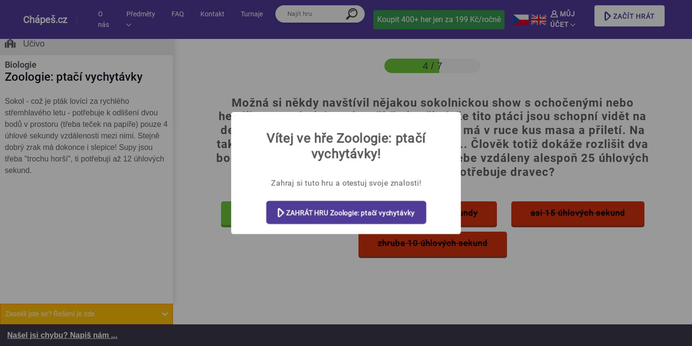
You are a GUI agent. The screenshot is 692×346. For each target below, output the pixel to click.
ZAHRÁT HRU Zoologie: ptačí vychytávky (346, 213)
